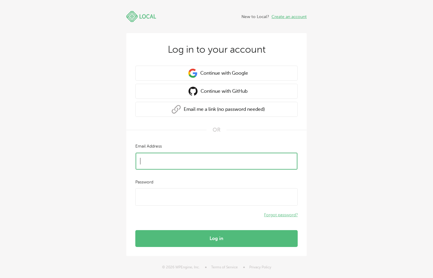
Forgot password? (281, 214)
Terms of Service (224, 267)
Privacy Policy (260, 267)
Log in (216, 238)
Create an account (289, 16)
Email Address (148, 146)
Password (144, 182)
